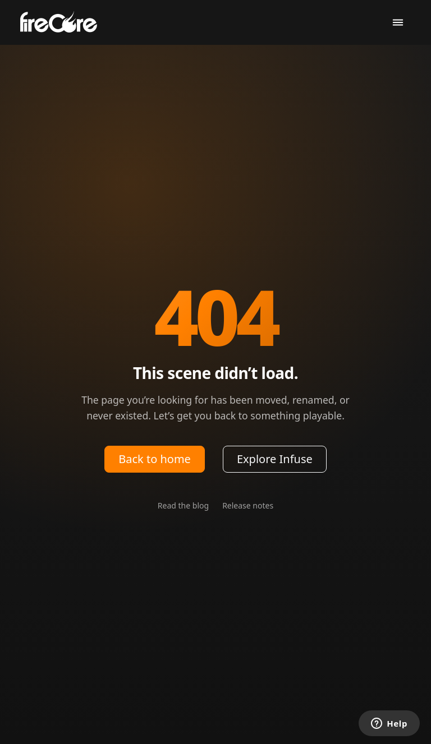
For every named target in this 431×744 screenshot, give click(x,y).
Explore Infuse (275, 458)
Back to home (154, 458)
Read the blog (183, 505)
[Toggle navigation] (398, 22)
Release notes (247, 505)
